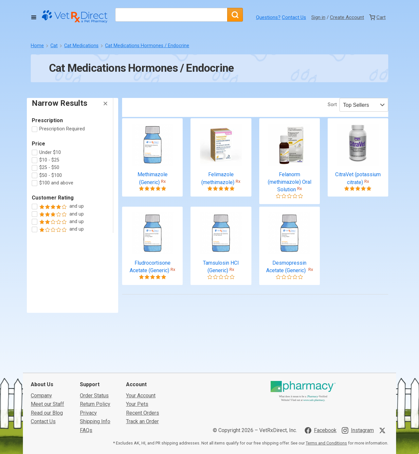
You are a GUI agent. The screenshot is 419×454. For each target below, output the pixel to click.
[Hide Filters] (105, 103)
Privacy (88, 396)
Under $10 (50, 152)
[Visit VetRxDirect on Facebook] (321, 413)
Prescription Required (62, 129)
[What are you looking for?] (171, 15)
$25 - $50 (49, 167)
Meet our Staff (47, 388)
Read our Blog (47, 396)
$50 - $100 (50, 175)
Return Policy (95, 388)
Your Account (140, 379)
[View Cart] (377, 17)
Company (41, 379)
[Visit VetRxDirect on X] (383, 413)
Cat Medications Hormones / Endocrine (147, 45)
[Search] (235, 15)
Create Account (347, 17)
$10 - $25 (49, 160)
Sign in (318, 17)
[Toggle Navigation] (34, 17)
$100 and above (56, 183)
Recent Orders (142, 396)
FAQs (86, 413)
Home (37, 45)
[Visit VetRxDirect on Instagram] (358, 413)
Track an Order (142, 405)
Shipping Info (95, 405)
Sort (332, 104)
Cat (54, 45)
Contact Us (294, 17)
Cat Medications (81, 45)
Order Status (94, 379)
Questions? (268, 17)
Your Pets (137, 388)
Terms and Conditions (326, 426)
